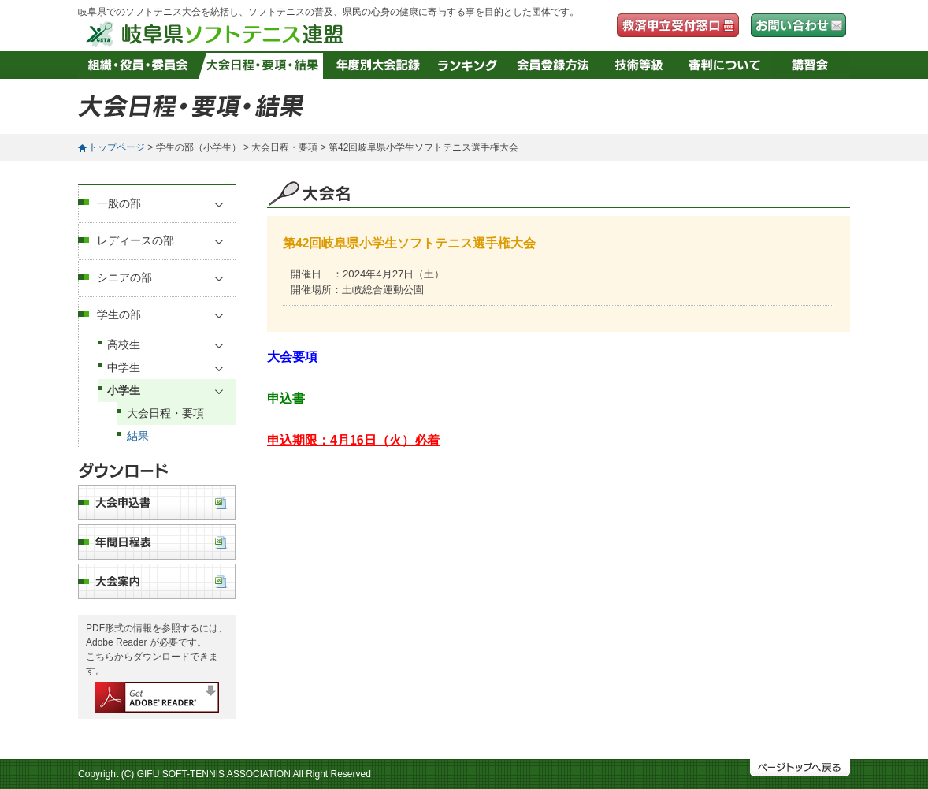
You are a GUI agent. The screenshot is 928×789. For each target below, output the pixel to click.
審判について (725, 65)
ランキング (468, 65)
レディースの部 (135, 240)
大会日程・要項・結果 (263, 65)
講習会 (811, 65)
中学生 (123, 367)
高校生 (123, 344)
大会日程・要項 (165, 413)
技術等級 (639, 65)
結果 (138, 436)
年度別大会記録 (378, 65)
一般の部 (119, 203)
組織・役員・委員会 (138, 65)
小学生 (123, 390)
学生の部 (119, 314)
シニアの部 (124, 277)
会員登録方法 (553, 65)
